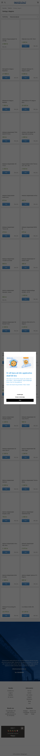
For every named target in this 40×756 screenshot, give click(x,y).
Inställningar (20, 394)
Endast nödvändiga (20, 397)
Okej (20, 400)
